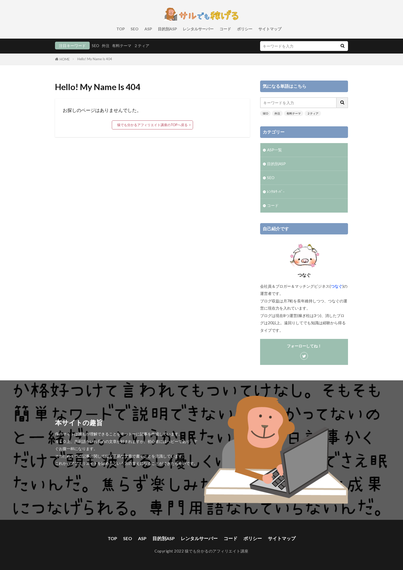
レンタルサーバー (198, 29)
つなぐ (336, 286)
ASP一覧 (274, 149)
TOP (120, 29)
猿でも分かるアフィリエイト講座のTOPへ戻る (152, 125)
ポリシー (244, 29)
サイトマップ (269, 29)
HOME (65, 59)
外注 (105, 45)
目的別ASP (167, 29)
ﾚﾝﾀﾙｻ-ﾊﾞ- (276, 191)
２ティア (141, 45)
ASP (148, 29)
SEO (135, 29)
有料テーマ (121, 45)
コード (225, 29)
